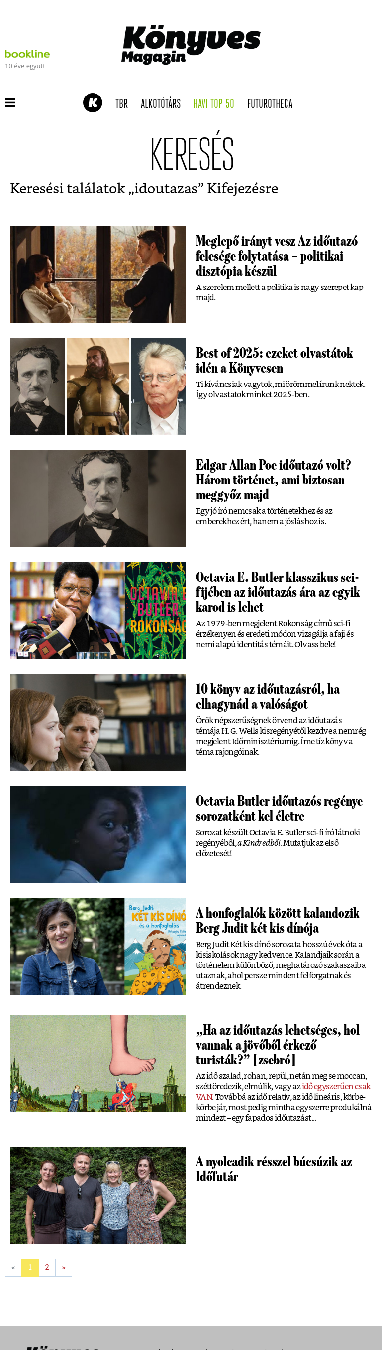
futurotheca (273, 104)
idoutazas (166, 189)
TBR (124, 104)
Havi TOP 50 (217, 104)
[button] (10, 103)
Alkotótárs (164, 104)
